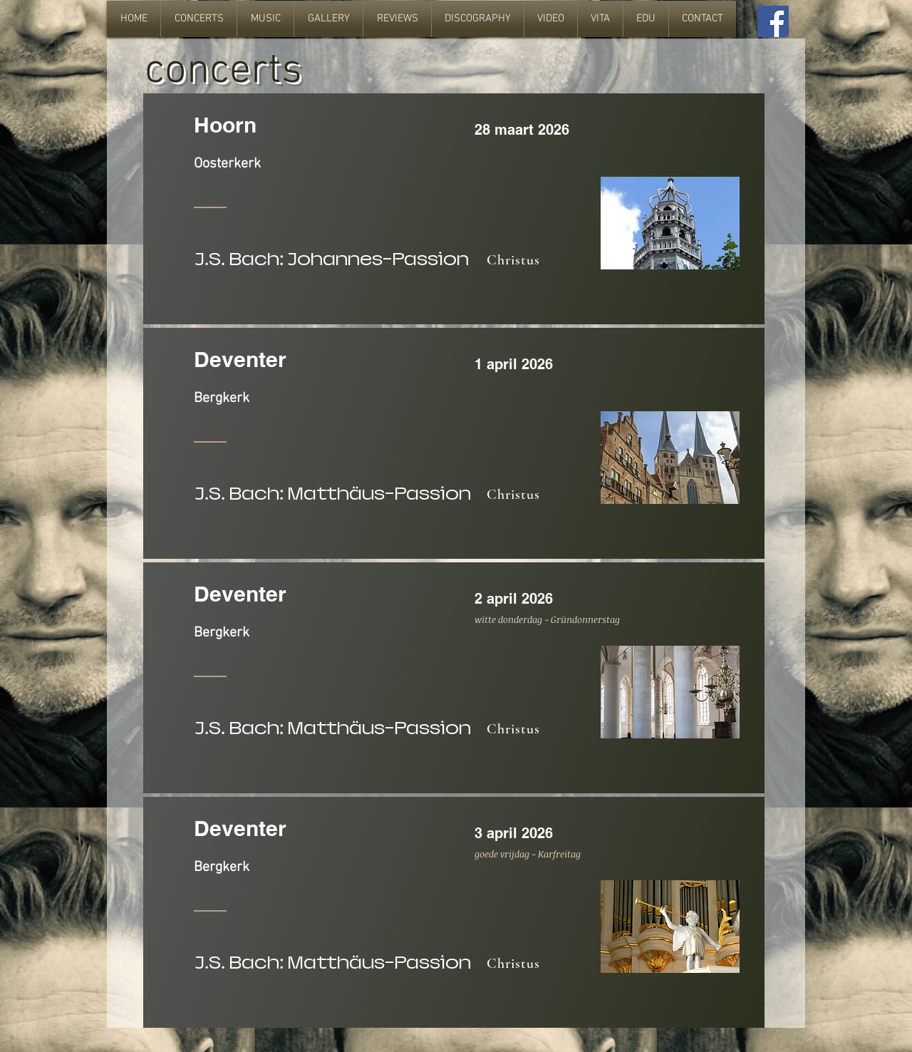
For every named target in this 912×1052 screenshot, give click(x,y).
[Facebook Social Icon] (773, 21)
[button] (199, 19)
